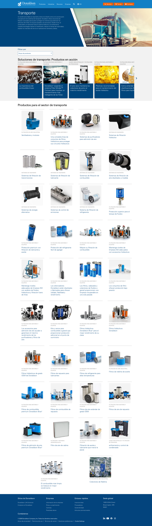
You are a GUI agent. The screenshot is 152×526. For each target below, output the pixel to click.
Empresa (68, 4)
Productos (42, 4)
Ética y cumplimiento (52, 505)
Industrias (51, 4)
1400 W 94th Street (109, 502)
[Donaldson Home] (28, 4)
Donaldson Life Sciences (25, 502)
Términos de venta (50, 521)
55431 (105, 507)
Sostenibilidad (79, 507)
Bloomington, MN (108, 505)
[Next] (137, 79)
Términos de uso (37, 521)
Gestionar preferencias (65, 521)
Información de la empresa (54, 502)
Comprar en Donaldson (25, 505)
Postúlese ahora (51, 510)
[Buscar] (74, 4)
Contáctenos (23, 514)
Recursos (59, 4)
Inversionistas (79, 502)
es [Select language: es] (79, 4)
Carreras (49, 507)
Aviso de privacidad (24, 521)
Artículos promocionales (82, 510)
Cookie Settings (79, 521)
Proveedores (79, 505)
